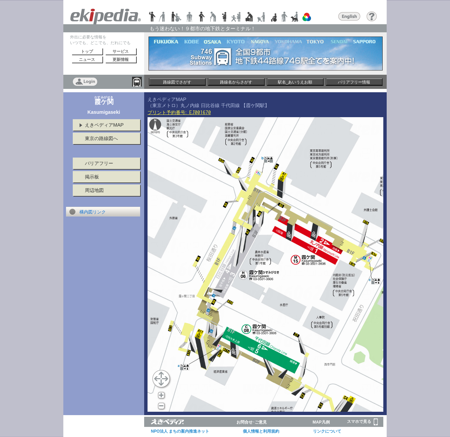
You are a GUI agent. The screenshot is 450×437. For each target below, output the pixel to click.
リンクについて (327, 431)
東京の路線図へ (101, 138)
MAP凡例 (321, 422)
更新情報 (120, 59)
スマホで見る (362, 422)
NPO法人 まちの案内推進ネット (180, 431)
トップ (87, 51)
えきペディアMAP (104, 125)
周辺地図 (94, 190)
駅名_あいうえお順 (295, 82)
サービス (120, 51)
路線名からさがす (236, 82)
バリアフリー (99, 163)
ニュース (87, 59)
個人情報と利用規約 (261, 431)
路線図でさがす (177, 82)
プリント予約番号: (179, 112)
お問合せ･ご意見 (251, 422)
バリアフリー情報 (354, 82)
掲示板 (92, 176)
